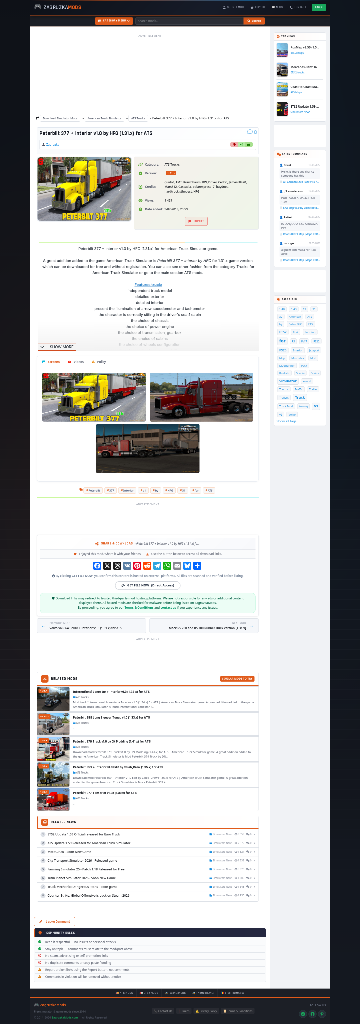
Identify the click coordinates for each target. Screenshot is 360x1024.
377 (111, 490)
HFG (170, 490)
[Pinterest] (322, 1014)
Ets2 (295, 332)
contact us (168, 607)
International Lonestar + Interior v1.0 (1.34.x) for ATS (111, 692)
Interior (128, 490)
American (295, 316)
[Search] (254, 20)
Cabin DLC (295, 324)
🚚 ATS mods (124, 993)
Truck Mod (286, 406)
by (156, 490)
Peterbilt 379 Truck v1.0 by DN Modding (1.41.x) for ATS (112, 741)
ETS (310, 324)
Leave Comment (54, 922)
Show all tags (286, 421)
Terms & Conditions (139, 607)
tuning (303, 406)
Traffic (299, 389)
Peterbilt (94, 490)
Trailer (313, 389)
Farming (310, 332)
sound (307, 381)
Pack (304, 365)
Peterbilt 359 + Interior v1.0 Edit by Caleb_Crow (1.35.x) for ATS (118, 767)
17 (304, 309)
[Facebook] (312, 1014)
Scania (300, 373)
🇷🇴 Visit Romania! (233, 993)
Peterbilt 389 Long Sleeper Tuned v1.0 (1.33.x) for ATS (111, 717)
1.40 (282, 309)
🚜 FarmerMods (175, 993)
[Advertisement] (150, 74)
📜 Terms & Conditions (237, 1011)
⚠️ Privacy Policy (206, 1011)
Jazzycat (314, 350)
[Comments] (252, 132)
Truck (300, 397)
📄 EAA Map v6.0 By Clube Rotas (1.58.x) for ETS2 (300, 208)
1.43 (293, 309)
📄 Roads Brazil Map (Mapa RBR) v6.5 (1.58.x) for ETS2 (300, 234)
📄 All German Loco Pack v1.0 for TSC (300, 182)
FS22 (317, 341)
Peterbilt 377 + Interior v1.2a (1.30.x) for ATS (105, 793)
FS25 (282, 350)
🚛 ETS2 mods (149, 993)
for (197, 490)
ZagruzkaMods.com (65, 1017)
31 (184, 490)
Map (282, 358)
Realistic (284, 373)
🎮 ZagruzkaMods (50, 1005)
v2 (280, 414)
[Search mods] (190, 20)
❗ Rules (184, 1011)
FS (293, 341)
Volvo (292, 414)
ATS (210, 490)
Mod (313, 358)
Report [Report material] (196, 221)
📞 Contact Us (163, 1011)
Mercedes (297, 358)
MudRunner (287, 365)
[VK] (303, 1014)
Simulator (288, 381)
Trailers (284, 397)
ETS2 (282, 332)
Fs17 (304, 341)
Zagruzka (52, 144)
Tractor (283, 389)
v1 (144, 490)
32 (280, 316)
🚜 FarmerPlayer (203, 993)
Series (315, 373)
